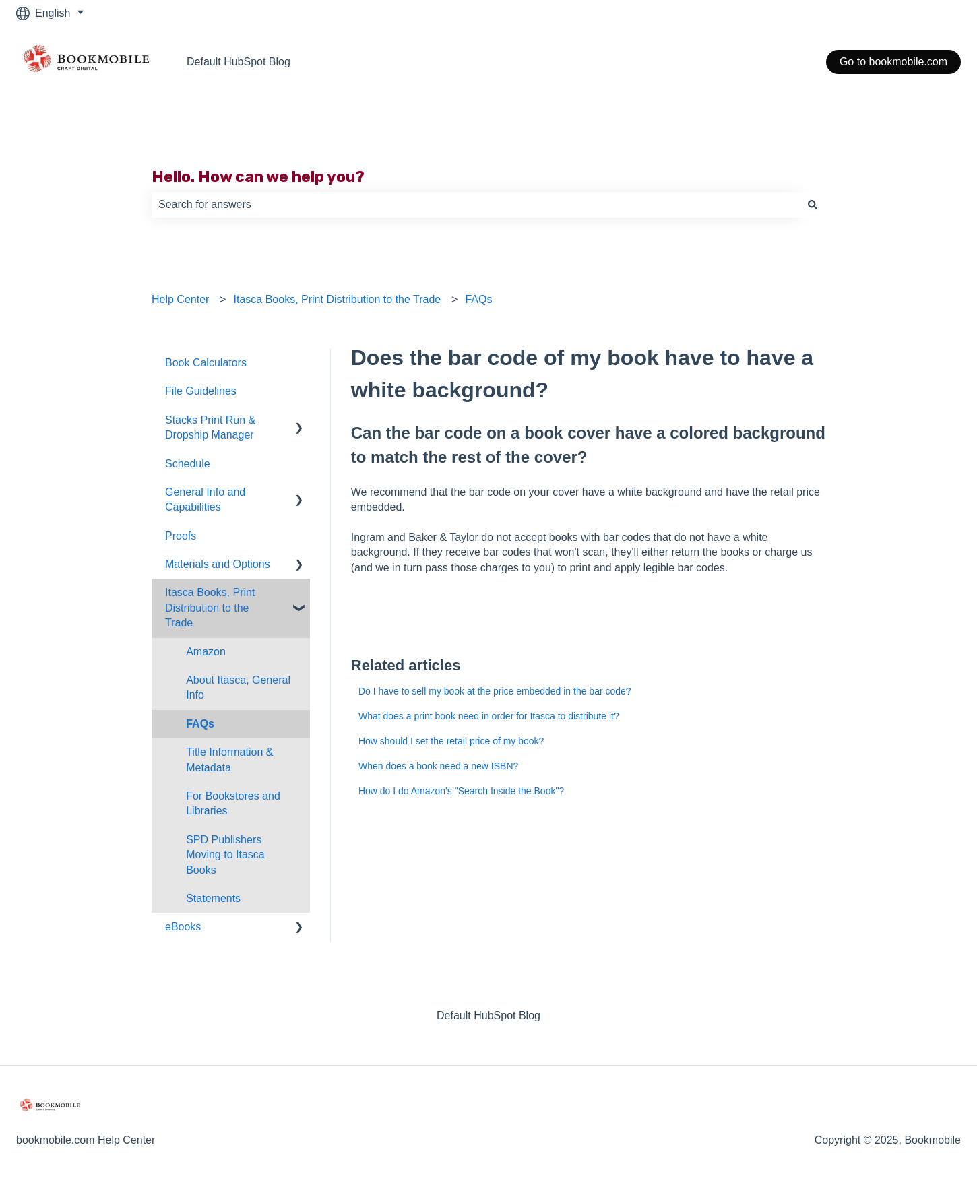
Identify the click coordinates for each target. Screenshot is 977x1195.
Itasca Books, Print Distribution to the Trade (337, 299)
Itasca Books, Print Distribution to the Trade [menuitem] (210, 607)
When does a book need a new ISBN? (438, 766)
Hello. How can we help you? (258, 176)
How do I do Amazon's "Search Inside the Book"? (461, 790)
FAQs (478, 299)
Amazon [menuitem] (206, 651)
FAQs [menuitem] (200, 724)
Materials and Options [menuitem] (217, 564)
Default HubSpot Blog (238, 61)
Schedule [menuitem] (187, 464)
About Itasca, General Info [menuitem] (238, 687)
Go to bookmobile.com (893, 61)
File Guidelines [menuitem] (201, 391)
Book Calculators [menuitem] (206, 362)
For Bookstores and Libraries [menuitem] (233, 803)
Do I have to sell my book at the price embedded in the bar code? (494, 691)
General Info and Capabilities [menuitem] (205, 499)
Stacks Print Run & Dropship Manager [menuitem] (210, 427)
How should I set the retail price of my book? (451, 741)
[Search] (812, 205)
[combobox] (476, 205)
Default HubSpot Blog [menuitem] (488, 1015)
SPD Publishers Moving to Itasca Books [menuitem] (225, 855)
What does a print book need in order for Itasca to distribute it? (488, 716)
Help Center (180, 299)
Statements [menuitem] (213, 898)
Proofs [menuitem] (180, 536)
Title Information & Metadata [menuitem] (229, 759)
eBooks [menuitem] (183, 926)
